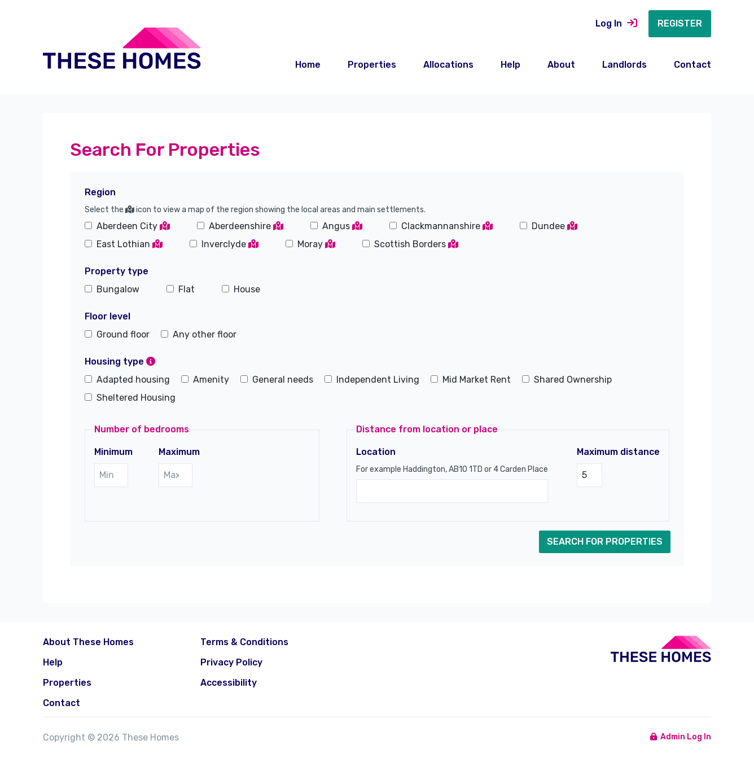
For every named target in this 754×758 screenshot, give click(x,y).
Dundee (554, 226)
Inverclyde (229, 244)
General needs (282, 379)
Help (510, 64)
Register (679, 23)
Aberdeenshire (246, 226)
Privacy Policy (231, 662)
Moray (316, 244)
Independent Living (377, 379)
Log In (616, 23)
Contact (692, 64)
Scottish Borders (416, 244)
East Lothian (130, 244)
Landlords (624, 64)
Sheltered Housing (136, 397)
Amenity (211, 379)
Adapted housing (133, 379)
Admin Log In (681, 737)
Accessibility (228, 682)
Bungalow (118, 289)
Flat (186, 289)
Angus (342, 226)
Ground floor (123, 334)
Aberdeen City (133, 226)
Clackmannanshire (447, 226)
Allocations (448, 64)
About (561, 64)
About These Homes (88, 642)
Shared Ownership (573, 379)
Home (308, 64)
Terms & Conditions (244, 642)
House (247, 289)
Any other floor (204, 334)
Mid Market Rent (476, 379)
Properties (372, 64)
